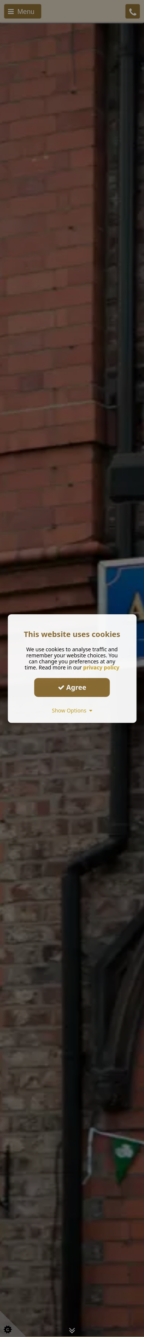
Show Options (72, 710)
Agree (72, 687)
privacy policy (101, 667)
